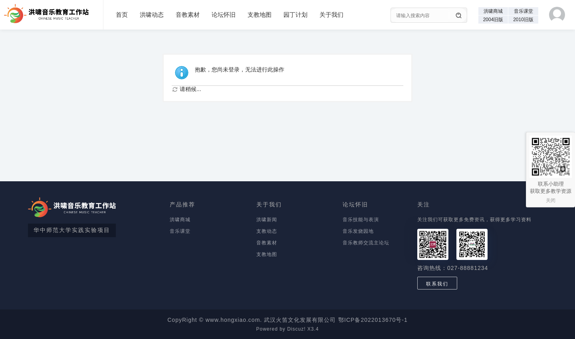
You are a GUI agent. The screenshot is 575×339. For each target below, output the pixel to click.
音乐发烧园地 (358, 231)
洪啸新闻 (266, 219)
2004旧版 (493, 19)
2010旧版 (523, 19)
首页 (122, 14)
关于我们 (331, 14)
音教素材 (188, 14)
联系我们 (437, 284)
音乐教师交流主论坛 (366, 243)
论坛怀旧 (224, 14)
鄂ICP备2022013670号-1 (373, 320)
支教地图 (260, 14)
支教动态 (266, 231)
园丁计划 (295, 14)
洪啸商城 (493, 11)
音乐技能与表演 (361, 219)
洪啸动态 (152, 14)
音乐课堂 (523, 11)
